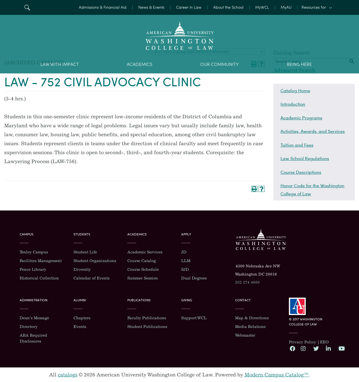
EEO (324, 342)
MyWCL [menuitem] (262, 7)
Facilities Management (41, 260)
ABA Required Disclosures (33, 338)
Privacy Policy (302, 342)
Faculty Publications (146, 318)
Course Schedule (143, 269)
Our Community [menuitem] (219, 64)
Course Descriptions (300, 172)
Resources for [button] (314, 7)
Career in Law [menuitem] (188, 7)
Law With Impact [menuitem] (59, 64)
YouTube (341, 348)
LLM (185, 260)
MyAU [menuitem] (286, 7)
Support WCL (194, 318)
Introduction (292, 104)
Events (79, 326)
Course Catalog (141, 260)
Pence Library (33, 269)
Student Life (85, 252)
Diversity (82, 269)
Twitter (315, 348)
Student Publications (147, 326)
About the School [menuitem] (228, 7)
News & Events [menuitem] (151, 7)
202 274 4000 (247, 282)
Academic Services (144, 252)
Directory (29, 326)
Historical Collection (39, 278)
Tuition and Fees (296, 145)
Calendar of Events (91, 278)
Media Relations (250, 326)
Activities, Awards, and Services (312, 131)
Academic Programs (301, 118)
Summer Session (142, 278)
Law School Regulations (304, 158)
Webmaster (245, 335)
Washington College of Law (261, 239)
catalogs (67, 375)
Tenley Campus (34, 252)
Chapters (81, 318)
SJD (185, 269)
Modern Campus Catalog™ (277, 375)
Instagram (303, 348)
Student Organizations (94, 260)
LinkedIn (328, 348)
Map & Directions (252, 318)
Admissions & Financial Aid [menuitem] (102, 7)
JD (184, 252)
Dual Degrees (194, 278)
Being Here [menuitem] (299, 64)
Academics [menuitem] (139, 64)
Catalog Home (295, 90)
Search (27, 7)
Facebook (292, 348)
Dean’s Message (34, 318)
